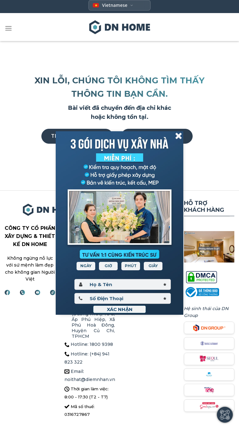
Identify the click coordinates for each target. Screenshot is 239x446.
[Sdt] (122, 298)
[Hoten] (122, 284)
